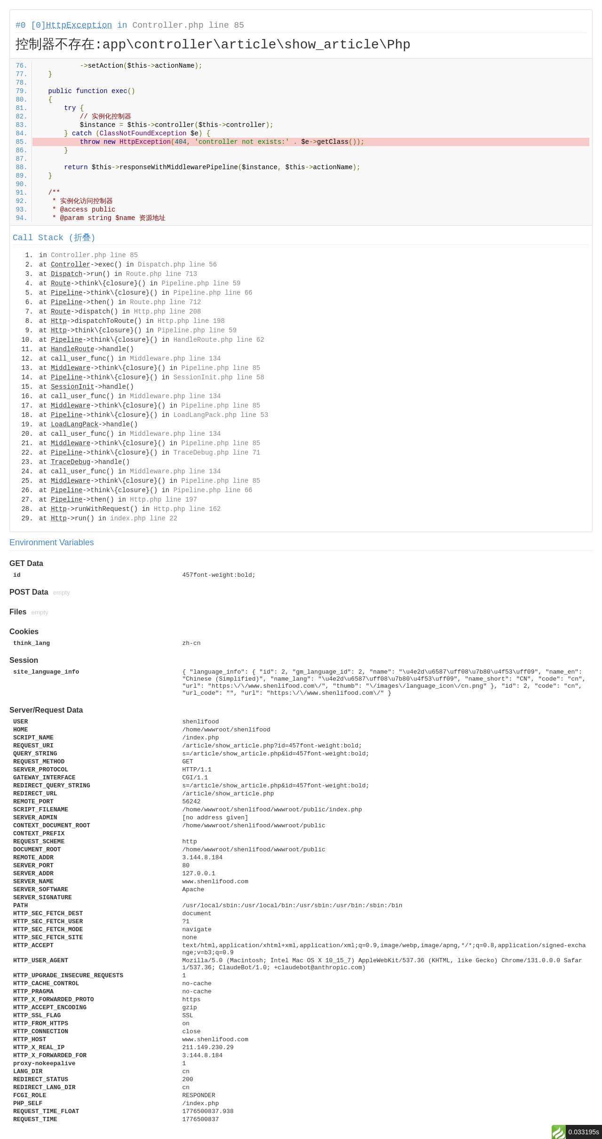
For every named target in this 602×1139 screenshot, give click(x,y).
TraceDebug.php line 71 (217, 452)
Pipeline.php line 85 (220, 368)
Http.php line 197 (163, 499)
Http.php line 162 (187, 509)
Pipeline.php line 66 (213, 293)
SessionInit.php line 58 (219, 377)
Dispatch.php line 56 (177, 264)
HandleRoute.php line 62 (219, 340)
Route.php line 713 (161, 274)
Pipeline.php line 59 (200, 283)
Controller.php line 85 (188, 25)
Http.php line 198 (191, 321)
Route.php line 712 (165, 302)
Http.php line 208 (167, 311)
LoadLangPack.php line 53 (221, 415)
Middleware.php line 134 (175, 358)
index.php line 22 (143, 518)
